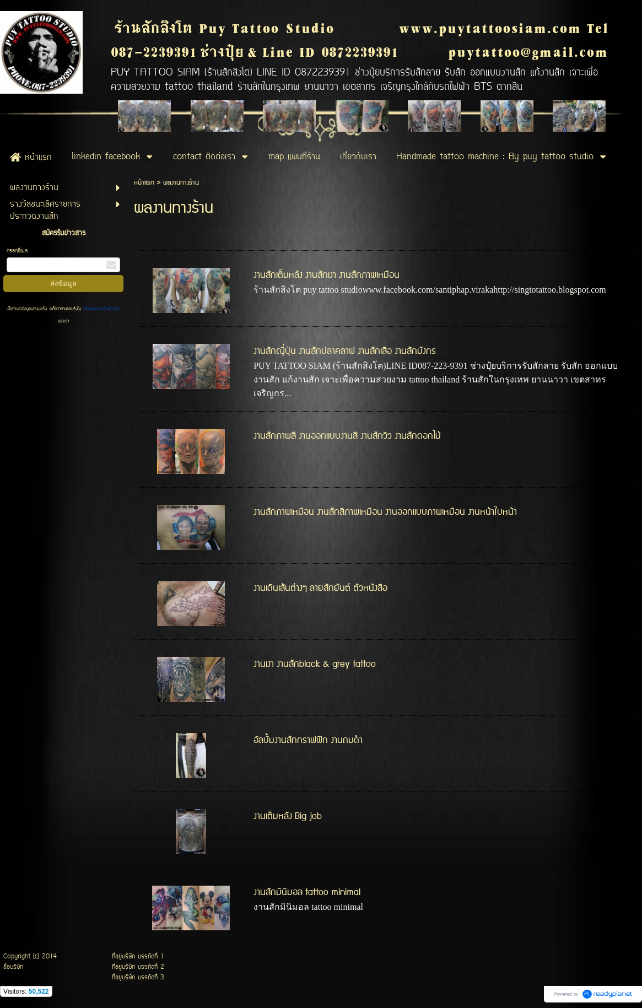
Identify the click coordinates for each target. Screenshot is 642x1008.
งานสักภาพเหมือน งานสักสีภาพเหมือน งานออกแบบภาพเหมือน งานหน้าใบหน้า (385, 512)
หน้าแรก (144, 182)
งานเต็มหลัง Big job (287, 816)
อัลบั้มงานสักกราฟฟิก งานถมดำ (308, 740)
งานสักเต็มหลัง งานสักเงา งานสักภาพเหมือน (326, 275)
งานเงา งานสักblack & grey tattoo (314, 664)
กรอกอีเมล (17, 251)
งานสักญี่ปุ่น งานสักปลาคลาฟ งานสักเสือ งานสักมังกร (344, 351)
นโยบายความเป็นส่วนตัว (100, 309)
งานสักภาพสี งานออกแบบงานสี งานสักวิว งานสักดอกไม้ (347, 436)
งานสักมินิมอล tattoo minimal (306, 892)
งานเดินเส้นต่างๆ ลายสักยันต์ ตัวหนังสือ (320, 588)
